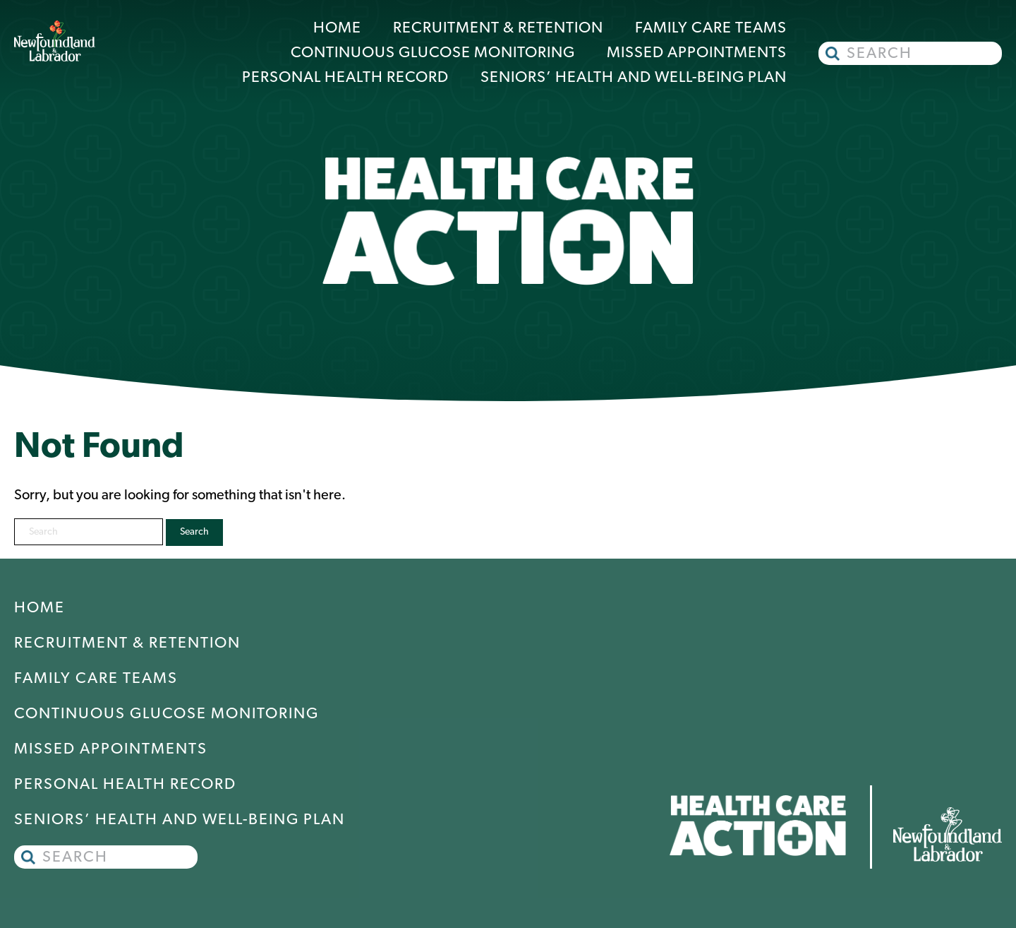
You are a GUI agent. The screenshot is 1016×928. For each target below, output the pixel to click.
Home (337, 28)
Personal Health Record (345, 78)
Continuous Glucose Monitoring (433, 53)
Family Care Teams (711, 28)
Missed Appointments (697, 53)
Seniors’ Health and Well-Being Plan (633, 78)
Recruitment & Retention (498, 28)
